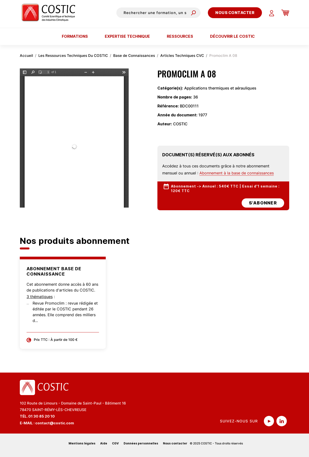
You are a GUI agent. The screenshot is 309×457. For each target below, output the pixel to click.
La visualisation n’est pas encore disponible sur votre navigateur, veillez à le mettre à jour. (74, 138)
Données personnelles (141, 443)
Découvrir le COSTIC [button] (232, 36)
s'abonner (263, 202)
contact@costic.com (54, 423)
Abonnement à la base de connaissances (236, 173)
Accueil (26, 55)
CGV (115, 443)
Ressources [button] (180, 36)
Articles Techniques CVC (182, 55)
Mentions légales (82, 443)
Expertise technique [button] (127, 36)
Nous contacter (234, 12)
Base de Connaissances (134, 55)
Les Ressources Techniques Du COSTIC (73, 55)
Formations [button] (75, 36)
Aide (103, 443)
